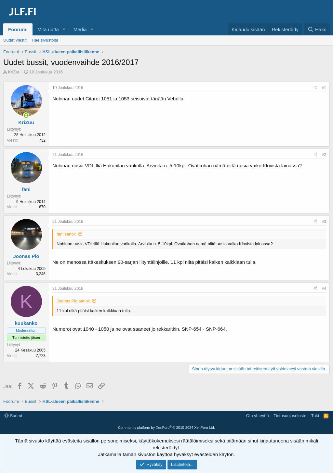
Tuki (315, 415)
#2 (324, 154)
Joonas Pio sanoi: (73, 301)
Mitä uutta (48, 29)
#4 (324, 288)
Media (80, 29)
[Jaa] (316, 88)
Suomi (13, 415)
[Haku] (317, 29)
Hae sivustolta (45, 40)
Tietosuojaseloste (289, 415)
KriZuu (14, 72)
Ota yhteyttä (257, 415)
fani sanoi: (66, 234)
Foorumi (18, 29)
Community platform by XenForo (166, 427)
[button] (64, 29)
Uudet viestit (15, 40)
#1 (324, 87)
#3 (324, 221)
